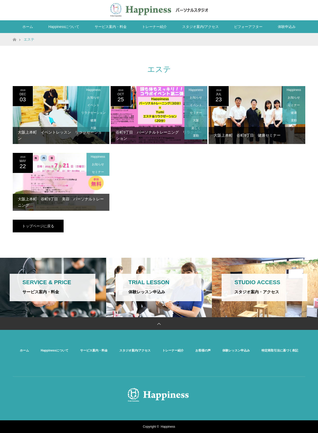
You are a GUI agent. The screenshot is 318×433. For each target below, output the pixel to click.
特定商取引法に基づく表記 (280, 350)
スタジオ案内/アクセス (200, 27)
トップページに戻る (38, 226)
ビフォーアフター (248, 27)
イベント (93, 105)
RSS (300, 9)
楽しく (195, 128)
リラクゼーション (93, 113)
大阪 (93, 128)
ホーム (27, 27)
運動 (196, 135)
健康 (93, 120)
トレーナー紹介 (154, 27)
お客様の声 (203, 350)
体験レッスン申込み (236, 350)
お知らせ (93, 97)
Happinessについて (63, 27)
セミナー (196, 113)
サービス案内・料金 (111, 27)
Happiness (93, 90)
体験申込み (287, 27)
